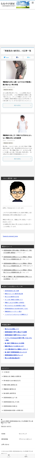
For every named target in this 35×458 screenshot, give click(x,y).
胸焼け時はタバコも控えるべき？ (14, 346)
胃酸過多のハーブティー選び (13, 311)
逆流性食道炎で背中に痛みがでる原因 (16, 332)
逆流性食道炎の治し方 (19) (11, 402)
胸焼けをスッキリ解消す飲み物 (14, 293)
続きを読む (22, 105)
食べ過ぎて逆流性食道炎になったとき (16, 352)
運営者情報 (4, 439)
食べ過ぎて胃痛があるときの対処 (14, 343)
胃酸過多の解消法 (8, 89)
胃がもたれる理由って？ (12, 329)
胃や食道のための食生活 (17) (12, 380)
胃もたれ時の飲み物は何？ (12, 358)
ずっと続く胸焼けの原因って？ (14, 299)
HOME (3, 434)
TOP (17, 421)
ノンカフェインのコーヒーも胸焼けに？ (16, 314)
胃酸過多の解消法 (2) (10, 389)
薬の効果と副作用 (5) (10, 393)
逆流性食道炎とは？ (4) (10, 397)
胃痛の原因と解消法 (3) (10, 385)
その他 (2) (6, 372)
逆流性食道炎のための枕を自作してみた (16, 308)
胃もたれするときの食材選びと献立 (15, 305)
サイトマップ (23, 434)
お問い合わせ (5, 444)
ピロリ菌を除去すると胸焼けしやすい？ (16, 349)
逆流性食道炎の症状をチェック (14, 355)
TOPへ (26, 455)
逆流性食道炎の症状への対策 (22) (13, 410)
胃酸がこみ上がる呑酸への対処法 (14, 302)
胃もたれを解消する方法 (12, 296)
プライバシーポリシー (25, 439)
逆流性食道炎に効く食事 (12, 290)
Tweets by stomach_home (10, 236)
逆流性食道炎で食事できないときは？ (16, 335)
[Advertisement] (17, 27)
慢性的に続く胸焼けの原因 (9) (12, 376)
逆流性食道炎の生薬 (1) (10, 406)
